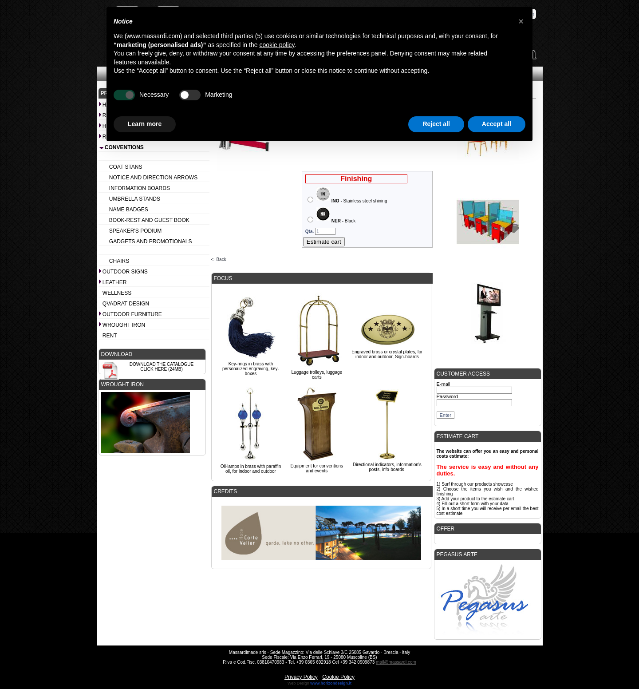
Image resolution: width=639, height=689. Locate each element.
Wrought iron (124, 325)
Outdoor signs (125, 272)
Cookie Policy (338, 677)
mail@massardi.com (396, 662)
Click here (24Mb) (161, 369)
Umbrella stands (134, 199)
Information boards (139, 188)
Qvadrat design (126, 304)
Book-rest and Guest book (149, 220)
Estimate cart (324, 241)
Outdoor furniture (132, 314)
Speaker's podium (135, 231)
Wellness (117, 293)
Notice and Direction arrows (153, 177)
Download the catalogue (161, 364)
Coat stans (125, 167)
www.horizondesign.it (330, 683)
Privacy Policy (301, 677)
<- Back (218, 259)
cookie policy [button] (276, 44)
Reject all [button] (436, 123)
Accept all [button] (496, 123)
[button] (521, 21)
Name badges (128, 209)
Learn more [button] (145, 123)
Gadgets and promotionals (150, 241)
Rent (110, 336)
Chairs (119, 261)
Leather (114, 282)
